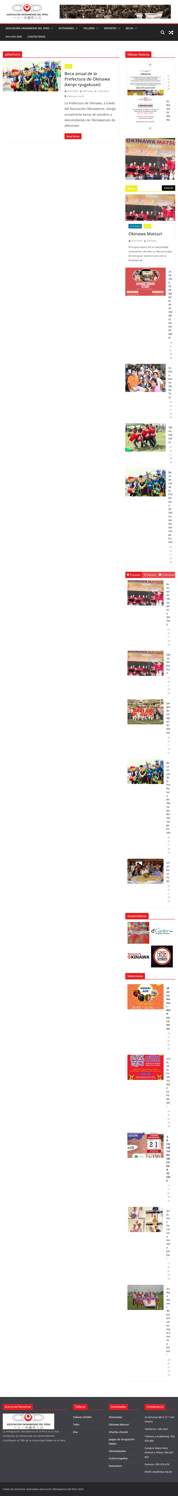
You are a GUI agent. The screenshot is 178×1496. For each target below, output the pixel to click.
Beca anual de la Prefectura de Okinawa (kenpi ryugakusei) (87, 79)
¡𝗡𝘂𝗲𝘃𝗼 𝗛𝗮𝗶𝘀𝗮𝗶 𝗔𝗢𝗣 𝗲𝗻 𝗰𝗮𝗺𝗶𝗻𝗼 (168, 1008)
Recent (150, 575)
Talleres (89, 28)
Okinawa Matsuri (145, 234)
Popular (133, 575)
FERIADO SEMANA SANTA (168, 116)
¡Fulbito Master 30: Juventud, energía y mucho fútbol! (168, 1321)
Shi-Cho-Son (14, 36)
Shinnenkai (115, 1417)
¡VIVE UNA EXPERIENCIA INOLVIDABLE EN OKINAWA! (170, 304)
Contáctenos (36, 36)
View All (168, 188)
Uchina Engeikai (118, 1458)
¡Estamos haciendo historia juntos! (168, 1234)
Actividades (66, 28)
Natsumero (115, 1466)
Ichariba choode (168, 872)
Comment (167, 575)
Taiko (76, 1424)
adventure (72, 96)
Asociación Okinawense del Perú (27, 28)
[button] (51, 28)
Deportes (110, 28)
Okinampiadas (170, 435)
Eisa (75, 1432)
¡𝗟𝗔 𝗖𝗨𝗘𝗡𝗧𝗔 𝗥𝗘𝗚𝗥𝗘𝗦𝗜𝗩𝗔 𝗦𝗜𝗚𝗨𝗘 (168, 1158)
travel (81, 96)
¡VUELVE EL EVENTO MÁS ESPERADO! (168, 1082)
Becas (129, 28)
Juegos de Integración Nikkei (168, 718)
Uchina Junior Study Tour (170, 382)
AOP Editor (88, 91)
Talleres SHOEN (82, 1417)
